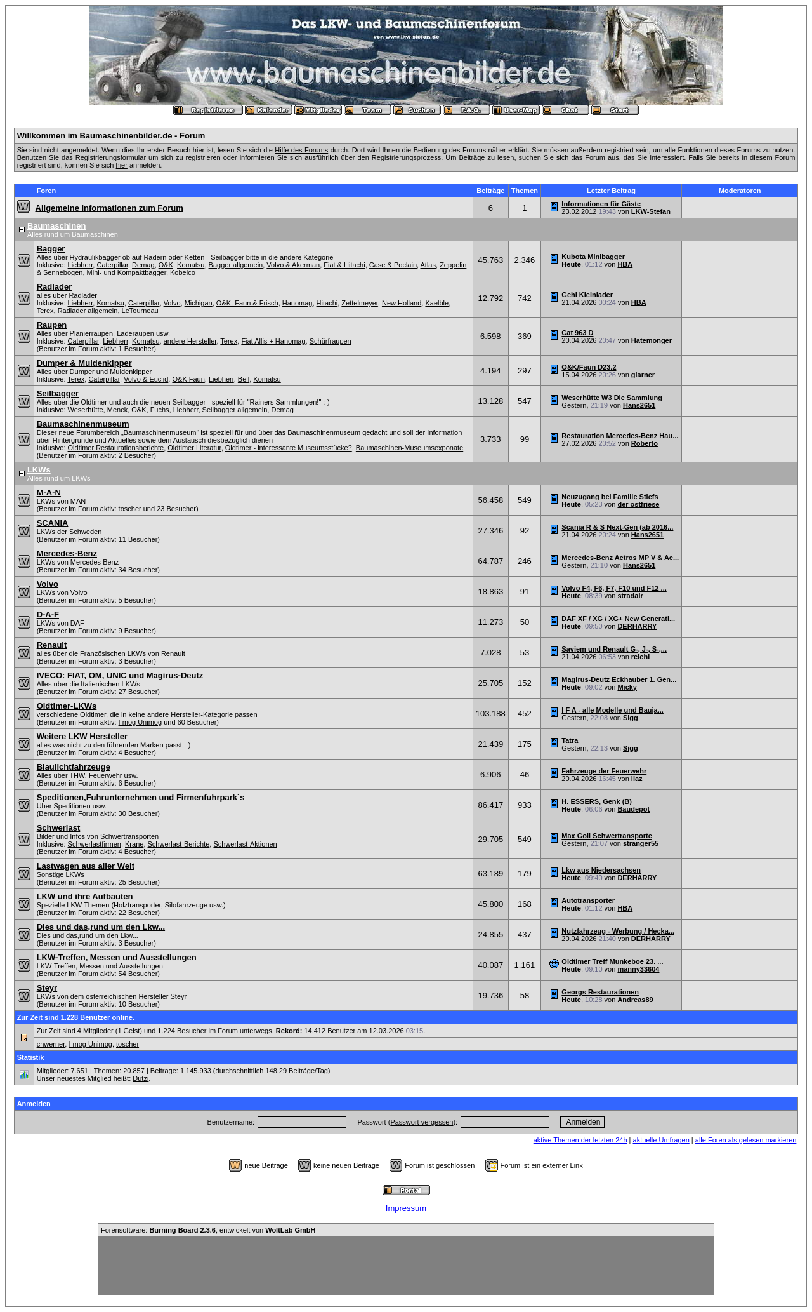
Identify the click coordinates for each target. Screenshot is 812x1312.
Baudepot (633, 809)
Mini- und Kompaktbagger (126, 272)
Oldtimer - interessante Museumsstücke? (288, 448)
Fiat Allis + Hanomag (273, 341)
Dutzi (140, 1078)
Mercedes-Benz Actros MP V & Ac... (620, 557)
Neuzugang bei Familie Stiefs (609, 496)
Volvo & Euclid (146, 379)
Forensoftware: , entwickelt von (208, 1230)
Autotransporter (588, 900)
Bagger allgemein (236, 265)
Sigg (630, 717)
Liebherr (80, 265)
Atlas (428, 265)
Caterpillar (112, 265)
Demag (143, 265)
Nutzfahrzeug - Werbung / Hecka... (617, 931)
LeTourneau (140, 310)
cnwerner (51, 1044)
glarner (643, 374)
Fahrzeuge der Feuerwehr (603, 771)
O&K (166, 265)
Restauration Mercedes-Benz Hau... (619, 435)
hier (122, 165)
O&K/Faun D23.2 (588, 367)
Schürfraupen (330, 341)
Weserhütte (85, 409)
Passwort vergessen (421, 1122)
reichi (640, 656)
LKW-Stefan (651, 211)
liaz (637, 778)
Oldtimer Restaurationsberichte (116, 448)
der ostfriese (638, 504)
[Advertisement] (406, 1265)
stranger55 (640, 843)
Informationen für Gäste (601, 204)
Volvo (172, 303)
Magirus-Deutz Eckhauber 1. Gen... (618, 679)
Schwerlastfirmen (94, 844)
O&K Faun (188, 379)
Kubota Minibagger (593, 256)
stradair (630, 595)
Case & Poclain (393, 265)
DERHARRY (637, 626)
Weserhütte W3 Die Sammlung (611, 397)
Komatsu (190, 265)
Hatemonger (651, 340)
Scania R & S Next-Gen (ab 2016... (617, 527)
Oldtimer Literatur (194, 448)
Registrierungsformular (110, 157)
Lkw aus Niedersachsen (601, 870)
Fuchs (159, 409)
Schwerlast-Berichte (179, 844)
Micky (627, 687)
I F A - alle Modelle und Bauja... (612, 710)
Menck (117, 409)
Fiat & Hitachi (344, 265)
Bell (243, 379)
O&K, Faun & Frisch (247, 303)
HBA (624, 264)
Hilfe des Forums (301, 150)
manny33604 (638, 969)
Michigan (199, 303)
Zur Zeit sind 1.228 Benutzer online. (75, 1017)
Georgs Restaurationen (600, 992)
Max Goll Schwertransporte (606, 836)
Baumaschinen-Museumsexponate (409, 448)
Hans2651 (639, 405)
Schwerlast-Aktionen (245, 844)
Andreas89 (635, 999)
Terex (45, 310)
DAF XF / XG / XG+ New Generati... (618, 618)
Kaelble (437, 303)
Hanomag (297, 303)
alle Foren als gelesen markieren (746, 1140)
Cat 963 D (577, 333)
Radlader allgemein (88, 310)
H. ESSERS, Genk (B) (596, 801)
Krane (134, 844)
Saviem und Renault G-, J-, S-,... (614, 649)
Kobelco (182, 272)
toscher (130, 508)
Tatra (569, 740)
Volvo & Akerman (293, 265)
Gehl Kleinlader (587, 294)
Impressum (406, 1208)
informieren (257, 157)
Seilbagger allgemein (235, 409)
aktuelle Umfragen (661, 1140)
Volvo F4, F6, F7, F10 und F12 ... (613, 588)
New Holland (401, 303)
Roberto (644, 443)
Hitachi (327, 303)
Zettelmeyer (359, 303)
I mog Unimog (140, 722)
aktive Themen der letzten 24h (580, 1140)
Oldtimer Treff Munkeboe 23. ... (612, 961)
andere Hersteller (190, 341)
